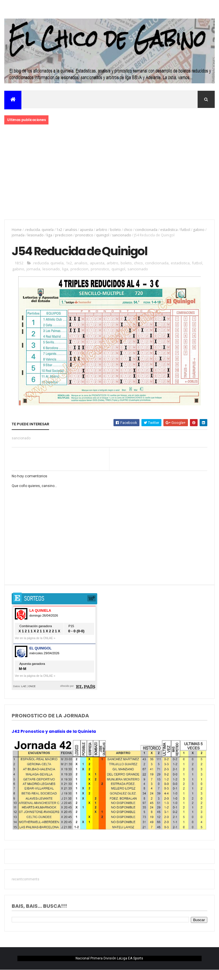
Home (17, 229)
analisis (71, 229)
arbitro (101, 229)
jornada (18, 235)
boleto (115, 229)
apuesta (86, 229)
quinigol (102, 235)
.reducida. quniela (39, 229)
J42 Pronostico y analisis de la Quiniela (54, 731)
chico (128, 229)
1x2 (59, 229)
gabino (198, 229)
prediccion (63, 235)
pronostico (84, 235)
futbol (185, 229)
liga (49, 235)
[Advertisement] (109, 172)
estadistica (169, 229)
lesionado (35, 235)
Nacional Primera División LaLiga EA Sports (109, 958)
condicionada (146, 229)
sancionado (121, 235)
